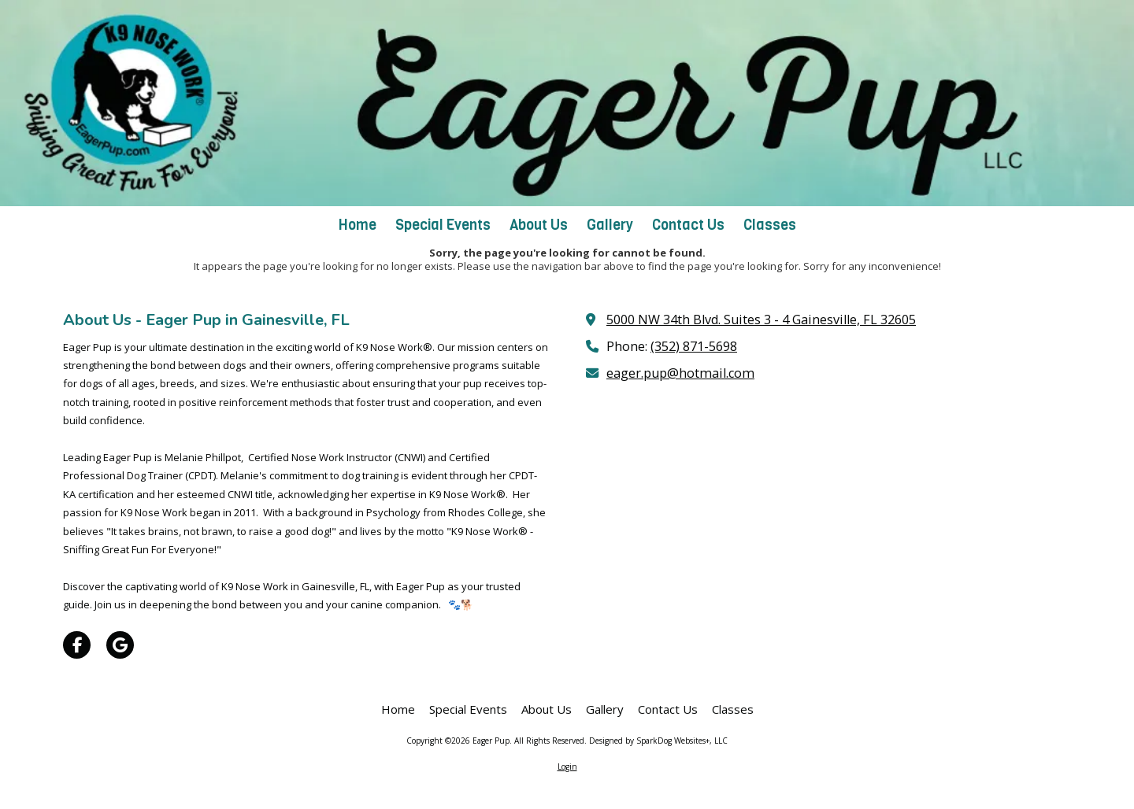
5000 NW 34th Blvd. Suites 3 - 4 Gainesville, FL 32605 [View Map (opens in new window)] (761, 319)
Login (567, 766)
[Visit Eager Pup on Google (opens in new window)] (120, 645)
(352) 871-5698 (693, 346)
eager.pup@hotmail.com (680, 373)
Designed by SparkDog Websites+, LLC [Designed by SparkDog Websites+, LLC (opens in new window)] (658, 740)
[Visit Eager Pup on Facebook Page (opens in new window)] (77, 645)
